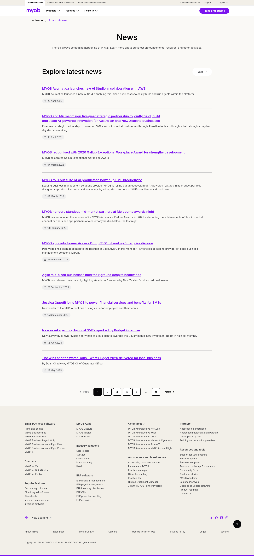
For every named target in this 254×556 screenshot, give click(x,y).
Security (224, 531)
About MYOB (31, 531)
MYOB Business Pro (35, 436)
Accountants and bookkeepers (147, 457)
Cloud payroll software (37, 492)
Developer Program (190, 436)
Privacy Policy (177, 531)
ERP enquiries (83, 500)
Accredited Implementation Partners (199, 432)
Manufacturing (84, 462)
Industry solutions (87, 445)
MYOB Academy (188, 478)
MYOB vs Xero (32, 466)
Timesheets (31, 496)
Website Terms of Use (143, 531)
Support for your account (193, 454)
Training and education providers (197, 440)
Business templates (190, 462)
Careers (112, 531)
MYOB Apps (84, 423)
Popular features (35, 483)
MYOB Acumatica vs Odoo (142, 436)
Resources (58, 531)
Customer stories (189, 474)
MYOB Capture (84, 428)
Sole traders (82, 450)
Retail (79, 466)
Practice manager (137, 470)
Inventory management (37, 500)
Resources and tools (192, 449)
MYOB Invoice (84, 432)
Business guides (188, 458)
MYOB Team (83, 436)
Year (202, 71)
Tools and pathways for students (197, 466)
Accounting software (36, 488)
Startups (81, 454)
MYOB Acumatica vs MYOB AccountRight (150, 448)
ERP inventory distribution (90, 488)
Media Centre (86, 531)
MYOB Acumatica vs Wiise (142, 432)
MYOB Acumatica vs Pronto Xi (144, 444)
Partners (185, 423)
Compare (30, 461)
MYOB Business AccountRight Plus (43, 444)
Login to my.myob (189, 481)
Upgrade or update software (195, 485)
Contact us (186, 493)
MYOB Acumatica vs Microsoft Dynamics (150, 440)
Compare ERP (136, 423)
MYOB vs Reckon (34, 474)
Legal (203, 531)
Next (169, 391)
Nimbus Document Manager (143, 481)
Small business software (40, 423)
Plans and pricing (34, 428)
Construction (83, 458)
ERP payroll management (89, 484)
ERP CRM (81, 492)
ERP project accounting (88, 496)
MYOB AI (29, 452)
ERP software (84, 475)
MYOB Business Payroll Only (40, 440)
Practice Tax (134, 478)
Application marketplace (193, 428)
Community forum (189, 470)
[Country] (41, 518)
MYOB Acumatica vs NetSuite (144, 428)
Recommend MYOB (138, 466)
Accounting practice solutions (144, 462)
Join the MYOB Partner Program (145, 485)
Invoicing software (34, 504)
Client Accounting (137, 474)
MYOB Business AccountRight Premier (45, 448)
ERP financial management (90, 480)
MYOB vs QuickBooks (36, 470)
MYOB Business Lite (35, 432)
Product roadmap (189, 489)
